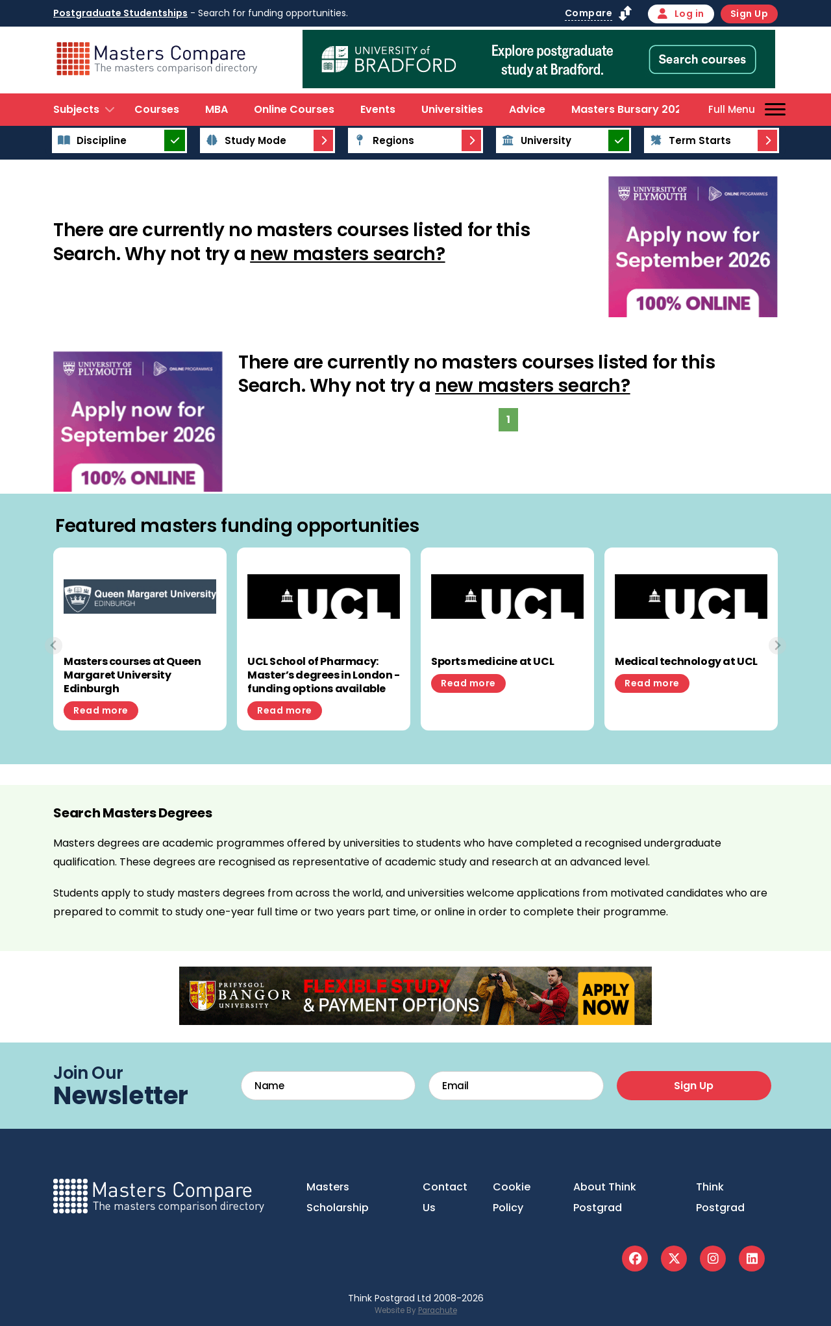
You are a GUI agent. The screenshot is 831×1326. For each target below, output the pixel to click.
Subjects (76, 109)
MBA (216, 109)
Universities (452, 109)
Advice (527, 109)
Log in (681, 13)
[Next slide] (777, 646)
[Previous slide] (53, 646)
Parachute (437, 1310)
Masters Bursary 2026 (629, 109)
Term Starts (688, 140)
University (534, 140)
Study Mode (244, 140)
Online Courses (294, 109)
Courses (156, 109)
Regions (382, 140)
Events (377, 109)
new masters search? (347, 254)
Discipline (90, 140)
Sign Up (749, 13)
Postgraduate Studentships (120, 12)
